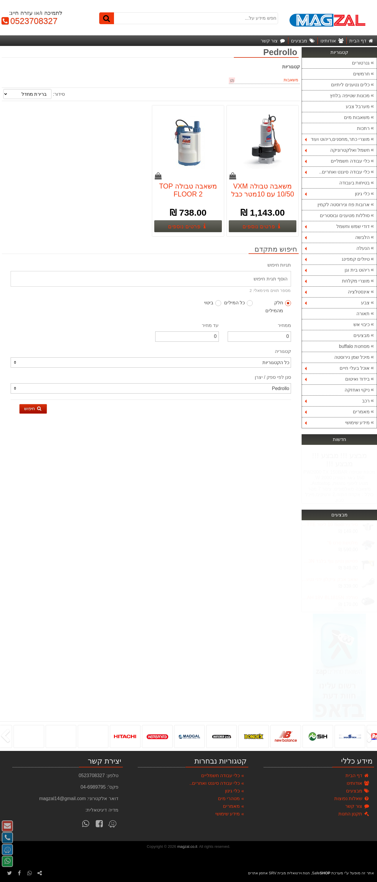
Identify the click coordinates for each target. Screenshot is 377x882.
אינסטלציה (337, 291)
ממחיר (284, 325)
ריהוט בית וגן (337, 269)
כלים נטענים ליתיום (350, 84)
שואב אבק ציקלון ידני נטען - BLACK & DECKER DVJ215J (329, 579)
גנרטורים (361, 62)
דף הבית (357, 775)
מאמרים (337, 411)
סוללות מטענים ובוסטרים (345, 215)
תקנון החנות (354, 813)
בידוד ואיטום (337, 378)
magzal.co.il (187, 846)
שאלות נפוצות (352, 798)
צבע (337, 302)
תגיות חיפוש (279, 264)
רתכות (363, 128)
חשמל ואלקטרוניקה (337, 150)
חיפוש (33, 408)
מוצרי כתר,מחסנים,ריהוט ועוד (337, 139)
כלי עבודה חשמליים (337, 160)
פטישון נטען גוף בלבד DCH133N (329, 561)
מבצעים (361, 335)
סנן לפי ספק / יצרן (273, 377)
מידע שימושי (337, 422)
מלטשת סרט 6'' (342, 542)
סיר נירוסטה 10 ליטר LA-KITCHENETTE (329, 524)
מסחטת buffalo (354, 346)
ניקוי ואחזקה (357, 389)
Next (339, 523)
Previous (339, 609)
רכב (337, 400)
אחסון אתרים (258, 873)
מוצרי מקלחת (337, 280)
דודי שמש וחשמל (337, 226)
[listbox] (188, 736)
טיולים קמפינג (337, 259)
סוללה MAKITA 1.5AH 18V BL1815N (329, 597)
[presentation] (372, 736)
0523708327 (28, 21)
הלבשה (337, 237)
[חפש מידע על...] (188, 18)
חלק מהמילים (278, 306)
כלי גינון (337, 193)
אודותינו (358, 783)
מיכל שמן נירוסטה (352, 357)
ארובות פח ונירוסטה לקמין (344, 204)
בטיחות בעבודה (354, 182)
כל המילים (238, 303)
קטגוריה (283, 351)
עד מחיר (210, 325)
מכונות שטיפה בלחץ (350, 95)
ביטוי (212, 303)
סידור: (59, 94)
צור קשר (357, 806)
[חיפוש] (106, 18)
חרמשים (361, 73)
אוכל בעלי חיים (337, 368)
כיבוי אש (361, 324)
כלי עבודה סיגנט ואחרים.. (337, 171)
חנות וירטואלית (298, 873)
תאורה (363, 313)
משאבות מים (357, 117)
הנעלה (337, 248)
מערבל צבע (358, 106)
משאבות (291, 80)
